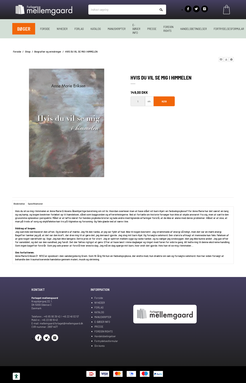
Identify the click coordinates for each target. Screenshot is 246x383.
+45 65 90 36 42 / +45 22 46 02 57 (61, 316)
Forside (45, 28)
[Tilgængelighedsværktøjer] (16, 376)
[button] (221, 59)
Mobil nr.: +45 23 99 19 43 (44, 319)
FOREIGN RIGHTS (168, 28)
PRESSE (152, 28)
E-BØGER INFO (136, 28)
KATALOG (96, 28)
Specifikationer (35, 203)
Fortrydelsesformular (106, 341)
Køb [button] (164, 101)
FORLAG (79, 28)
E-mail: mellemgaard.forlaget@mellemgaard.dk (57, 323)
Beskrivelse (19, 203)
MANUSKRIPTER (116, 28)
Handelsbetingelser (193, 28)
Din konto (99, 345)
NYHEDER (62, 28)
